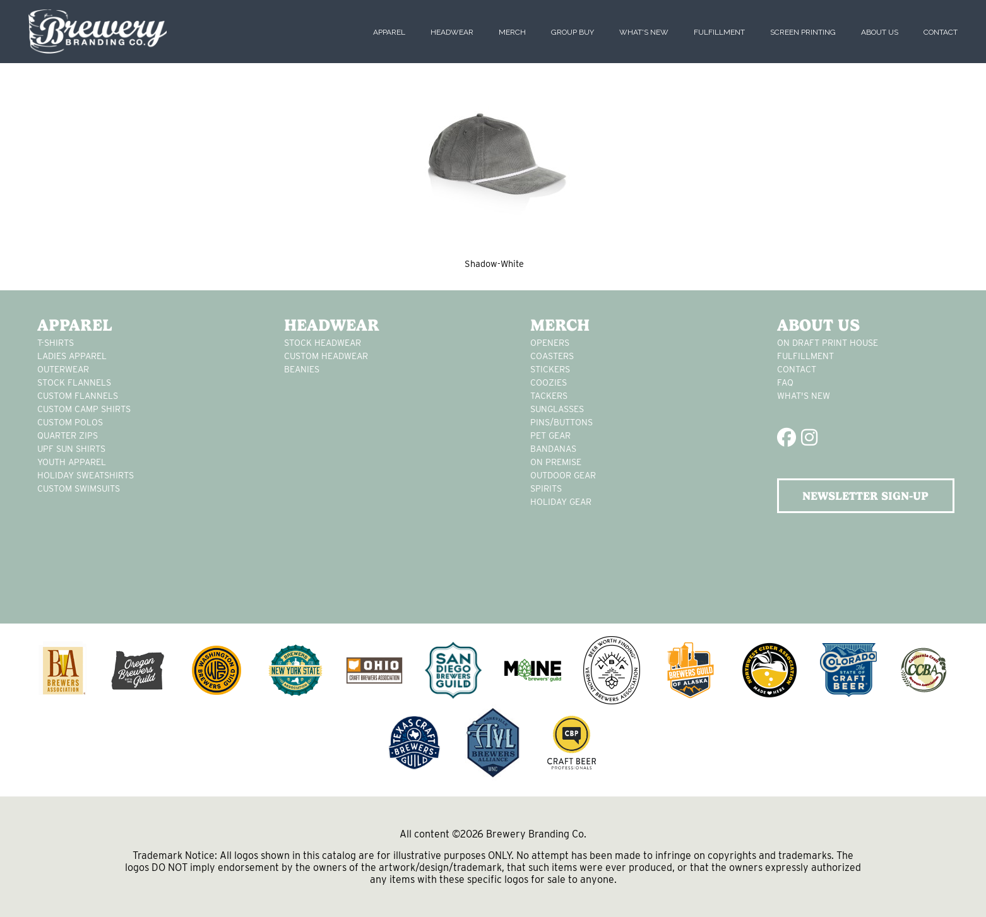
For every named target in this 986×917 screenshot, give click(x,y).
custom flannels (77, 396)
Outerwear (63, 369)
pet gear (550, 435)
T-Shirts (55, 343)
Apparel (389, 32)
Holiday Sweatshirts (85, 475)
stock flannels (74, 382)
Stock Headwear (322, 343)
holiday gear (560, 502)
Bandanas (553, 449)
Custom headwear (326, 356)
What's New (643, 32)
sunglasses (557, 409)
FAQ (785, 382)
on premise (555, 462)
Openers (549, 343)
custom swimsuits (78, 488)
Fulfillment (719, 32)
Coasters (552, 356)
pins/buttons (561, 422)
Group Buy (572, 32)
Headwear (452, 32)
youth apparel (71, 462)
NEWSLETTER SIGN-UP (865, 495)
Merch (512, 32)
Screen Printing (803, 32)
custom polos (70, 422)
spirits (546, 488)
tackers (548, 396)
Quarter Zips (67, 435)
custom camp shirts (84, 409)
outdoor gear (563, 475)
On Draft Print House (827, 343)
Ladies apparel (72, 356)
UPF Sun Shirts (71, 449)
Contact (941, 32)
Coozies (548, 382)
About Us (879, 32)
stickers (550, 369)
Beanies (301, 369)
